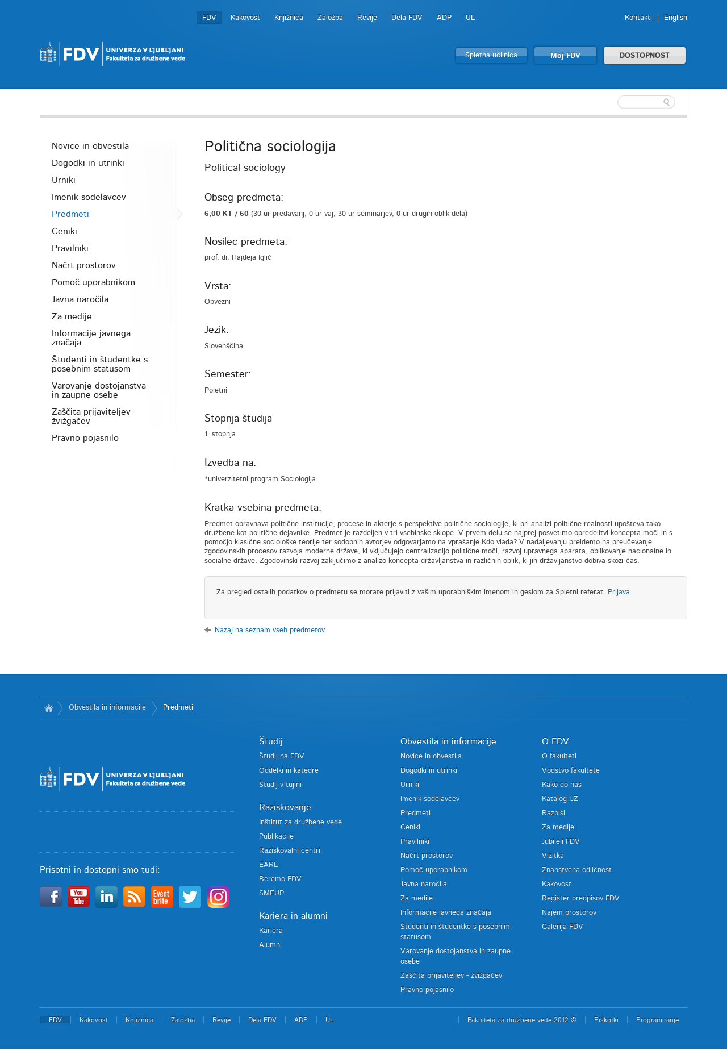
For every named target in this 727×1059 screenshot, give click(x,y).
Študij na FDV (281, 756)
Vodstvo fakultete (571, 770)
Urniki (64, 180)
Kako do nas (562, 785)
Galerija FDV (562, 927)
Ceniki (64, 231)
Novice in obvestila (90, 146)
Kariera (271, 931)
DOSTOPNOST (645, 56)
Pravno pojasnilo (85, 438)
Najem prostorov (569, 912)
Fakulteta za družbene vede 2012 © (521, 1019)
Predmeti (70, 214)
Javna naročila (80, 299)
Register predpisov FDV (581, 898)
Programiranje (657, 1019)
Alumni (270, 945)
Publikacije (276, 836)
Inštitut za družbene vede (300, 822)
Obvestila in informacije (107, 707)
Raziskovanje (285, 807)
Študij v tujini (280, 785)
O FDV (555, 741)
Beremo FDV (280, 879)
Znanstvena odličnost (577, 870)
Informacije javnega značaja (91, 338)
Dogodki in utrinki (88, 163)
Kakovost (245, 18)
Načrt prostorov (84, 265)
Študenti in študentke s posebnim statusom (100, 364)
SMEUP (271, 893)
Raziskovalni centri (289, 850)
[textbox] (613, 102)
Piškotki (606, 1019)
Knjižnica (288, 18)
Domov (48, 708)
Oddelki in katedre (289, 770)
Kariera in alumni (293, 915)
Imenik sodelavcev (89, 197)
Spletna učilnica (491, 55)
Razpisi (553, 813)
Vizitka (553, 856)
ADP (444, 18)
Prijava (619, 592)
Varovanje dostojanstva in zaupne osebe (99, 390)
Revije (367, 18)
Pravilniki (70, 248)
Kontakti (638, 18)
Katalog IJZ (560, 799)
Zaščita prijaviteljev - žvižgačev (94, 416)
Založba (330, 18)
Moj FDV (565, 56)
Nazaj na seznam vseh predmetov (270, 630)
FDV (209, 18)
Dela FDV (407, 18)
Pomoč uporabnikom (93, 282)
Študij (271, 741)
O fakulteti (559, 756)
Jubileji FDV (561, 841)
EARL (268, 865)
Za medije (72, 316)
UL (470, 18)
